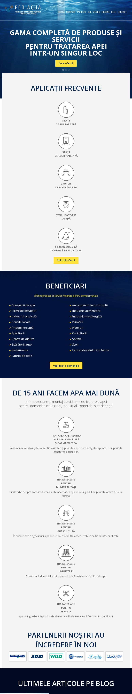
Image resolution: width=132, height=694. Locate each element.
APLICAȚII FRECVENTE (66, 88)
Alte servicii (94, 12)
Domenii (106, 12)
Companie (71, 12)
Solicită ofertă (66, 260)
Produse (81, 12)
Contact (122, 12)
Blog (113, 12)
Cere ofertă (66, 63)
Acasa (61, 12)
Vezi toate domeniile (66, 365)
